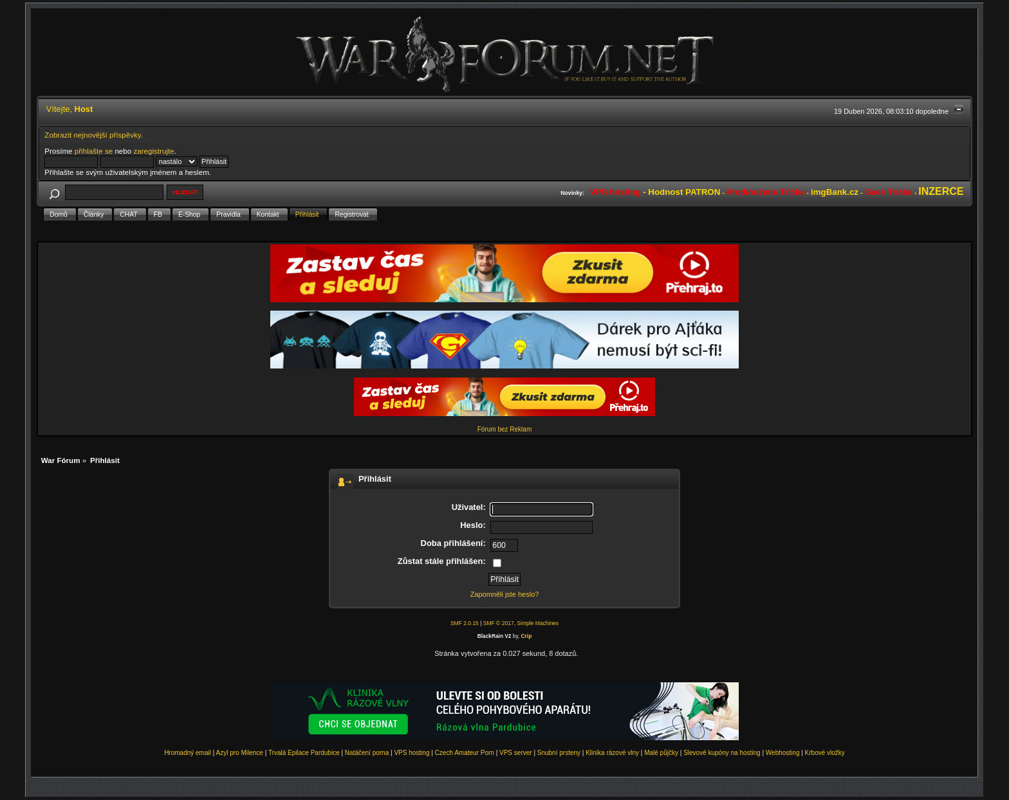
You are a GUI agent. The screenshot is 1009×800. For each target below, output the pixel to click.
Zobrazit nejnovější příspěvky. (93, 135)
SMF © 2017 (498, 623)
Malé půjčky (661, 752)
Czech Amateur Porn (464, 752)
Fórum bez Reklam (504, 429)
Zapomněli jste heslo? (504, 594)
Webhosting (783, 752)
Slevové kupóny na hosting (722, 752)
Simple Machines (538, 623)
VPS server (515, 752)
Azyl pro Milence (239, 752)
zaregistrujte (153, 151)
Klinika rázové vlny (612, 752)
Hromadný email (187, 752)
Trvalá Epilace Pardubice (304, 752)
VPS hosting (411, 752)
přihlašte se (94, 151)
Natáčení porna (367, 752)
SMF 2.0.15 (464, 623)
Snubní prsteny (558, 752)
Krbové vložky (825, 752)
